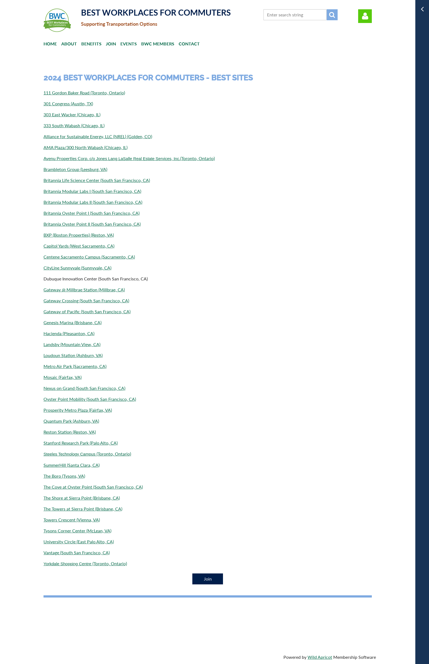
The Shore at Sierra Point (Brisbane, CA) (82, 497)
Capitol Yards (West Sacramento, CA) (79, 245)
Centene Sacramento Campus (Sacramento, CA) (89, 256)
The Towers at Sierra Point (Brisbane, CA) (83, 508)
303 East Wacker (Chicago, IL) (72, 114)
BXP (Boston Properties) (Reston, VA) (79, 234)
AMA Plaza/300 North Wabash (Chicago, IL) (85, 147)
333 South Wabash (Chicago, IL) (74, 125)
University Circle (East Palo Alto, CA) (79, 541)
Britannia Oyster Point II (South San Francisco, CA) (92, 224)
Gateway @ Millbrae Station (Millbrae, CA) (84, 289)
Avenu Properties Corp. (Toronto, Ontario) (129, 158)
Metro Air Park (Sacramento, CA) (75, 366)
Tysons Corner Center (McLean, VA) (77, 530)
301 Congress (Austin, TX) (68, 103)
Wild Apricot (320, 657)
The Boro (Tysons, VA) (64, 476)
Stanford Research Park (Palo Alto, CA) (81, 442)
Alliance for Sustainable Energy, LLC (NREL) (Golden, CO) (98, 136)
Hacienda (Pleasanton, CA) (69, 333)
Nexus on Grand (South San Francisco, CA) (84, 388)
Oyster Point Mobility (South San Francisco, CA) (90, 399)
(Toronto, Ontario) (87, 453)
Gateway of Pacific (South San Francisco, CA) (87, 311)
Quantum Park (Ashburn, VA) (71, 421)
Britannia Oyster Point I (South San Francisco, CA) (92, 213)
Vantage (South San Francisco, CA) (77, 552)
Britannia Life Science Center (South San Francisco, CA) (97, 180)
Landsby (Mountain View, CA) (72, 344)
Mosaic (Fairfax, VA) (63, 377)
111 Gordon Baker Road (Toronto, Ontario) (84, 92)
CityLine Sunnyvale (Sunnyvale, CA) (77, 267)
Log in (365, 16)
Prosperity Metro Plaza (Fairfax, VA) (78, 410)
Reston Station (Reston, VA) (70, 431)
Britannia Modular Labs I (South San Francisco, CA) (92, 191)
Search (332, 14)
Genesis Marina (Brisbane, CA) (73, 322)
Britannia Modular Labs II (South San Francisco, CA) (93, 202)
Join (208, 578)
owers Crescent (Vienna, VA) (72, 519)
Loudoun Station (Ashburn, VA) (73, 355)
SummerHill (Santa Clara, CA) (72, 465)
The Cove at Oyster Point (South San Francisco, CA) (93, 486)
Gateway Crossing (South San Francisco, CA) (86, 300)
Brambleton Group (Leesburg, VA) (75, 169)
